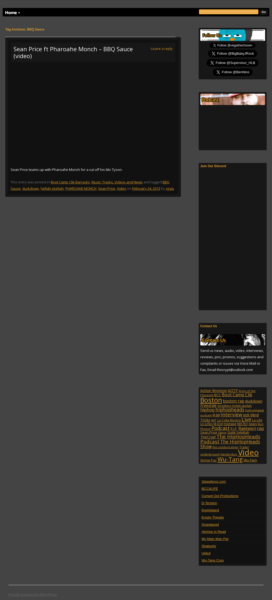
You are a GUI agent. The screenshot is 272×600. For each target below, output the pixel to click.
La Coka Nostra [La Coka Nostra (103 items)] (229, 420)
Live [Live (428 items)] (246, 419)
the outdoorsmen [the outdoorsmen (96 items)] (225, 447)
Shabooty (209, 546)
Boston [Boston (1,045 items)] (211, 399)
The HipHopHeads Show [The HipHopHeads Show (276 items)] (230, 444)
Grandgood (210, 524)
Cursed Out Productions (220, 496)
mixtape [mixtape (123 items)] (230, 423)
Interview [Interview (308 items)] (231, 414)
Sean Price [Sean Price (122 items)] (208, 432)
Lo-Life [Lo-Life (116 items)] (257, 420)
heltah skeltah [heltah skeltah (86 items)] (242, 406)
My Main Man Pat (215, 539)
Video (121, 188)
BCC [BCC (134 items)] (217, 394)
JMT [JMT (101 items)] (213, 420)
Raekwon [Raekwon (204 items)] (247, 428)
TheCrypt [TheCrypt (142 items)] (208, 436)
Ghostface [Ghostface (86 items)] (224, 406)
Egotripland (210, 510)
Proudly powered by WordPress (32, 594)
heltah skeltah (52, 188)
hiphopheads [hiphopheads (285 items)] (229, 409)
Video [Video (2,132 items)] (248, 452)
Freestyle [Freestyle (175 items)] (208, 405)
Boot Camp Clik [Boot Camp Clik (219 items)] (237, 395)
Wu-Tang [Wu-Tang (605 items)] (230, 459)
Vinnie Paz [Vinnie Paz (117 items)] (208, 460)
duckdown (30, 188)
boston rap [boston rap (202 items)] (233, 401)
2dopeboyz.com (214, 482)
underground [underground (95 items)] (210, 454)
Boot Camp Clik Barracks (70, 182)
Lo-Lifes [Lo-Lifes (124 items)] (206, 423)
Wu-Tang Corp (213, 560)
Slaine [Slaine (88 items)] (222, 432)
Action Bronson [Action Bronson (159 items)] (213, 390)
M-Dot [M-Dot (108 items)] (218, 424)
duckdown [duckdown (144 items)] (253, 401)
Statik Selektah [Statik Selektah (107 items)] (238, 432)
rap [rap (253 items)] (260, 428)
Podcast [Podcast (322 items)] (220, 428)
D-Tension (209, 503)
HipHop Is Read (214, 532)
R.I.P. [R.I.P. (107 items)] (234, 428)
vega (170, 188)
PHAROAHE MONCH (80, 188)
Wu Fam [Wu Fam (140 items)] (250, 460)
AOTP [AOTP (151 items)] (233, 390)
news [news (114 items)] (253, 424)
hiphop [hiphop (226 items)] (207, 410)
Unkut (206, 553)
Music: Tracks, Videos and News (117, 182)
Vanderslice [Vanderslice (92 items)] (228, 454)
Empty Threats (213, 517)
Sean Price (106, 188)
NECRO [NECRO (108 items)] (242, 424)
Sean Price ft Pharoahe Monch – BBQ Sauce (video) (73, 52)
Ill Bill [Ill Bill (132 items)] (216, 415)
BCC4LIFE (210, 489)
